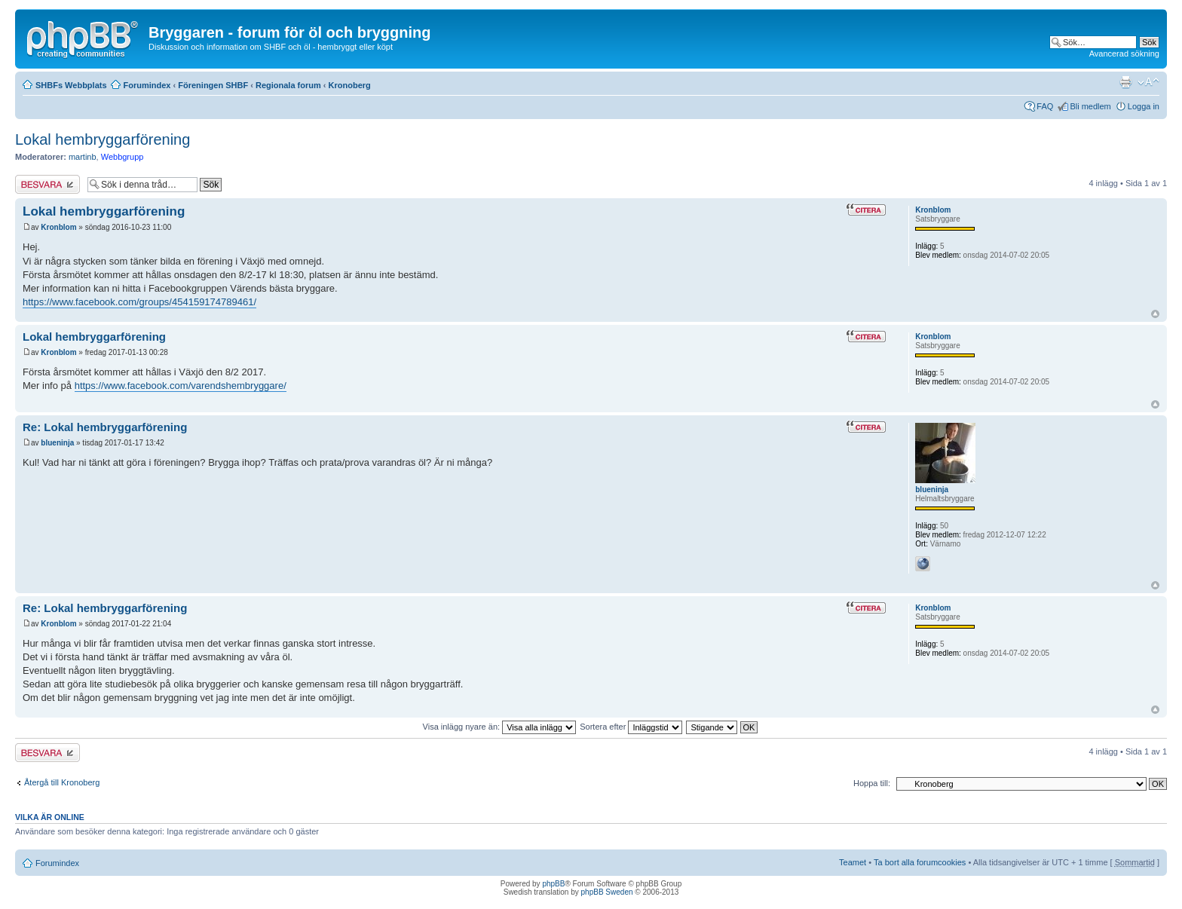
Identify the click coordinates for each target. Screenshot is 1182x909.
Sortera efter (631, 726)
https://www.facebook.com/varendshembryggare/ (180, 385)
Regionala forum (288, 85)
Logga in (1143, 106)
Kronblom (58, 227)
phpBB (553, 884)
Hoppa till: (871, 783)
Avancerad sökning (1124, 53)
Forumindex (147, 85)
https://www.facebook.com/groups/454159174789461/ (139, 302)
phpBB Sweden (607, 892)
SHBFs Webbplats (71, 85)
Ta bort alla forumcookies (920, 862)
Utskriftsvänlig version (1125, 82)
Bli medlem (1090, 106)
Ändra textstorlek (1148, 82)
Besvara (47, 184)
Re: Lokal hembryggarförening (105, 427)
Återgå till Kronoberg (62, 782)
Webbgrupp (122, 156)
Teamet (852, 862)
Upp (1155, 314)
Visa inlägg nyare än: (500, 726)
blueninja (57, 443)
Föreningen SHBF (213, 85)
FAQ (1045, 106)
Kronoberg (350, 85)
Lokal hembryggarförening (102, 139)
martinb (82, 156)
